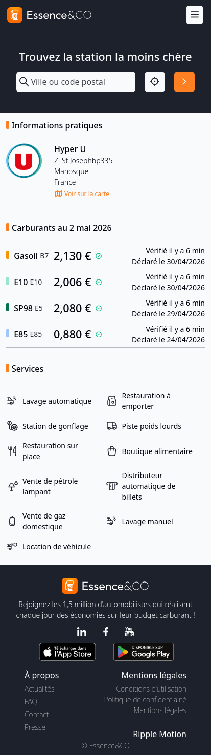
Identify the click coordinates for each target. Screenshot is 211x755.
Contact (37, 714)
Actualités (40, 689)
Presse (35, 727)
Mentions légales (160, 710)
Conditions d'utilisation (151, 689)
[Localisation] (155, 82)
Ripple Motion (159, 734)
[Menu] (194, 15)
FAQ (31, 701)
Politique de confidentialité (145, 699)
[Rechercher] (184, 82)
